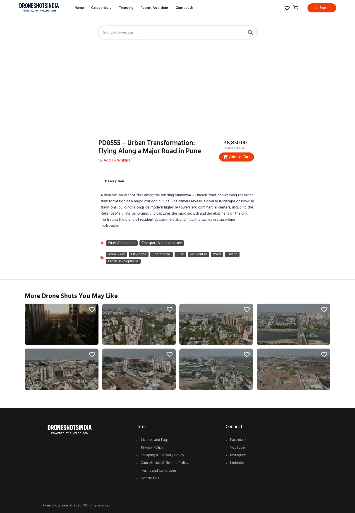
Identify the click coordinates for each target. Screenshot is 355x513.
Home (79, 8)
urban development (123, 262)
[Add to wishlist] (90, 311)
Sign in (321, 8)
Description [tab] (114, 181)
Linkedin (237, 463)
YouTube (237, 447)
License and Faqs (154, 440)
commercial (162, 255)
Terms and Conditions (159, 470)
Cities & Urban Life (122, 243)
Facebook (238, 440)
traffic (233, 255)
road (217, 255)
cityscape (139, 255)
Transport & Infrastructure (163, 243)
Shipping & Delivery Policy (162, 455)
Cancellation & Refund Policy (164, 463)
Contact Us (184, 8)
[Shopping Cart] (295, 8)
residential (199, 255)
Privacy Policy (152, 447)
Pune (181, 255)
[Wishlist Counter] (287, 7)
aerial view (116, 255)
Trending (126, 8)
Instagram (238, 455)
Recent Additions (154, 8)
